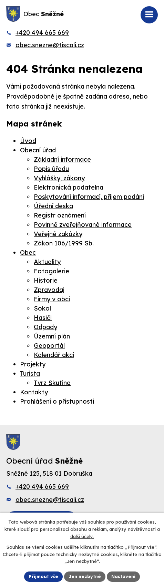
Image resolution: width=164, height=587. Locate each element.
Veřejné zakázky (58, 234)
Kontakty (34, 392)
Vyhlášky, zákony (59, 178)
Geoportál (49, 346)
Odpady (45, 327)
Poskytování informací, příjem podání (89, 197)
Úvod (28, 141)
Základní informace (62, 159)
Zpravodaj (49, 290)
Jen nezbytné (85, 576)
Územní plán (52, 336)
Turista (30, 373)
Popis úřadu (51, 169)
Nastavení (123, 576)
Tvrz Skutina (52, 383)
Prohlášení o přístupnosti (57, 401)
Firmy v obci (52, 299)
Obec (28, 252)
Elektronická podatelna (68, 187)
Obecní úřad (38, 150)
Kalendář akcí (54, 355)
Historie (46, 280)
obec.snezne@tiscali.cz (50, 45)
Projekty (32, 364)
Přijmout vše (43, 576)
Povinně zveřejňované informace (83, 225)
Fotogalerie (51, 271)
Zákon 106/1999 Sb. (64, 243)
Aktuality (47, 262)
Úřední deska (53, 206)
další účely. (82, 536)
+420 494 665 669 (42, 33)
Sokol (42, 308)
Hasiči (43, 318)
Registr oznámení (60, 215)
